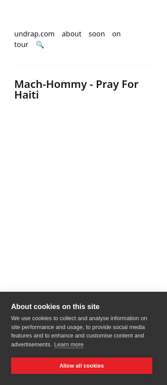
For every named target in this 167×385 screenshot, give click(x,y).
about (71, 34)
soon (97, 34)
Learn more (69, 344)
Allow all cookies (82, 366)
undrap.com (34, 34)
